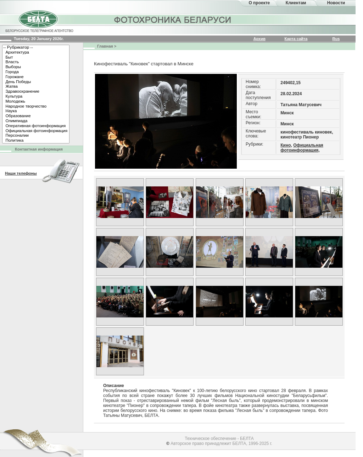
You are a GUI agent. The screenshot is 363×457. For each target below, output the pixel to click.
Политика (35, 140)
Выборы (35, 67)
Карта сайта (296, 39)
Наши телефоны (21, 173)
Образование (35, 116)
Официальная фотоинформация (35, 131)
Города (35, 72)
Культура (35, 96)
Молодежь (35, 101)
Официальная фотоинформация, (301, 148)
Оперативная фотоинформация (35, 126)
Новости (336, 2)
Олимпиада (35, 121)
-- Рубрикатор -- (35, 47)
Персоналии (35, 135)
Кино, (286, 145)
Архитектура (35, 52)
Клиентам (296, 2)
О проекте (259, 2)
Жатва (35, 86)
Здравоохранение (35, 91)
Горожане (35, 77)
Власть (35, 62)
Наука (35, 111)
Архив (259, 39)
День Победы (35, 82)
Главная (105, 46)
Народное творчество (35, 106)
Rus (336, 39)
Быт (35, 57)
